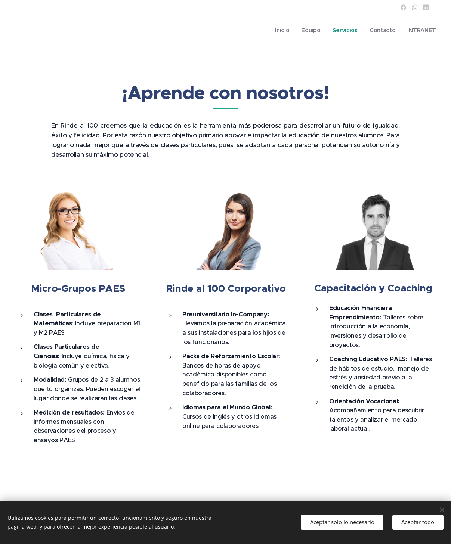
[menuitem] (280, 30)
